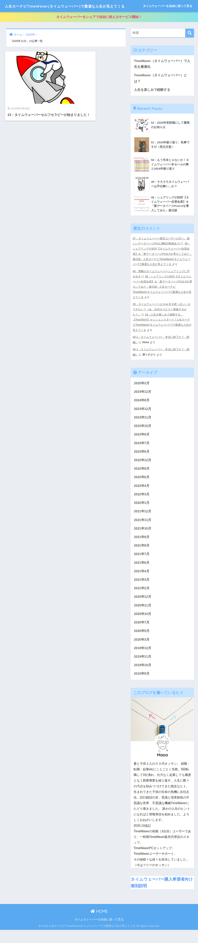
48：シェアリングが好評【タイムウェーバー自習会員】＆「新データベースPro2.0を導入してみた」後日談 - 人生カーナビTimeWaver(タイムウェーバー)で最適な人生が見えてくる (161, 266)
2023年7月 (142, 454)
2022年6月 (142, 488)
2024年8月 (142, 410)
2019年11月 (142, 670)
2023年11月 (142, 428)
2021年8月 (142, 557)
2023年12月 (142, 419)
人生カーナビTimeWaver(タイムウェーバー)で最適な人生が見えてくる (82, 6)
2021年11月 (142, 531)
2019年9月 (142, 687)
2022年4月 (142, 497)
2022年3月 (142, 506)
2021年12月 (142, 523)
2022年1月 (142, 514)
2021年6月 (142, 575)
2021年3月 (142, 592)
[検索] (189, 45)
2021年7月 (142, 566)
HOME (99, 924)
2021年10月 (142, 540)
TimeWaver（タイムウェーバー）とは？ (160, 90)
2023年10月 (142, 436)
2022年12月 (142, 471)
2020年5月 (142, 644)
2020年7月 (142, 635)
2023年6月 (142, 462)
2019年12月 (142, 661)
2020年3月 (142, 652)
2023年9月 (142, 445)
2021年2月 (142, 601)
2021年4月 (142, 583)
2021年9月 (142, 549)
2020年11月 (142, 618)
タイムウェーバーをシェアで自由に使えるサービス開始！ (99, 29)
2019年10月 (142, 678)
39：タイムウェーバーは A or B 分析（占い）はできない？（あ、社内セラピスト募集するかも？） (162, 320)
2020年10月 (142, 626)
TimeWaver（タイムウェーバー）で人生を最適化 (162, 76)
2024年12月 (142, 402)
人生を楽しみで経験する (152, 102)
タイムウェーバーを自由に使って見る (167, 18)
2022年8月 (142, 480)
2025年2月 (142, 393)
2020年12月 (142, 609)
